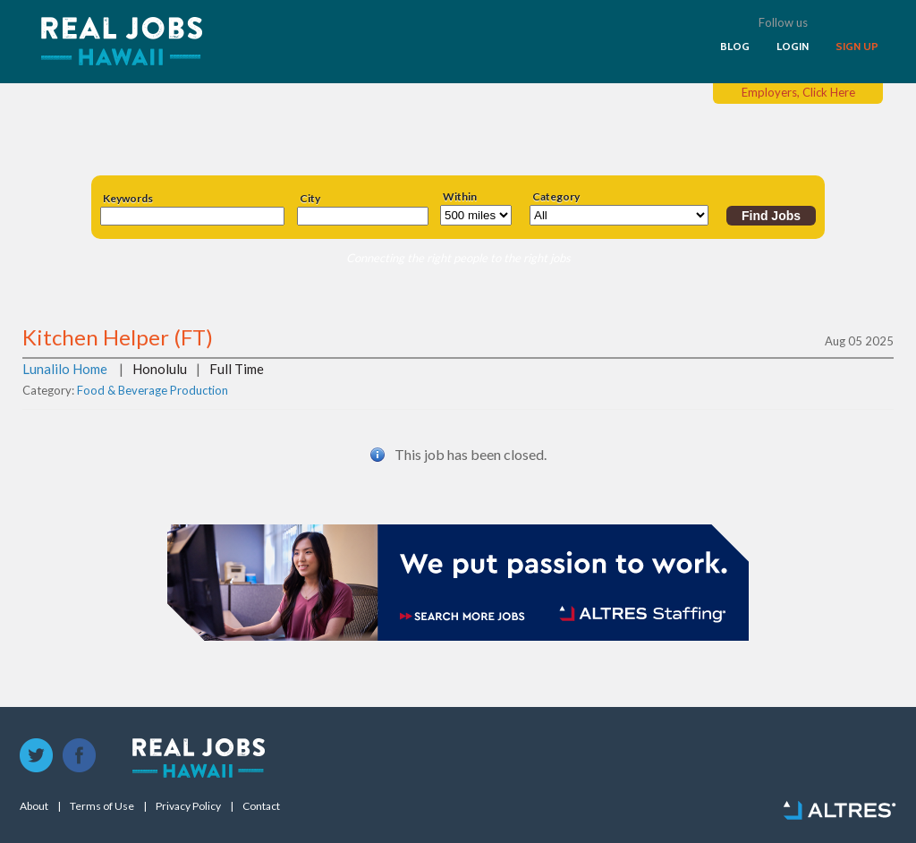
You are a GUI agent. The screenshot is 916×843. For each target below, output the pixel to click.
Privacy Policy (188, 806)
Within (460, 197)
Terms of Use (102, 806)
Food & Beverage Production (152, 390)
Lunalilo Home (64, 369)
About (34, 806)
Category (556, 197)
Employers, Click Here (798, 92)
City (310, 198)
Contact (261, 806)
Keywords (128, 198)
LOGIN (792, 46)
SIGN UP (856, 46)
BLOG (735, 46)
